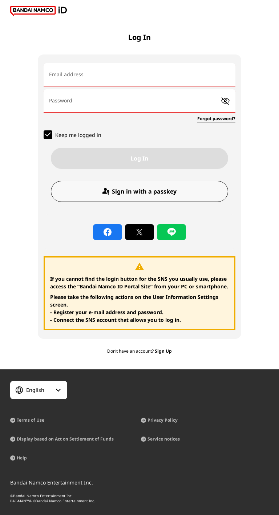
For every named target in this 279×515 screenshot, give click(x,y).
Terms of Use (30, 420)
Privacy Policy (162, 420)
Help (22, 458)
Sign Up (163, 351)
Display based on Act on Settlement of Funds (65, 439)
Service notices (163, 439)
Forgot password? (216, 118)
